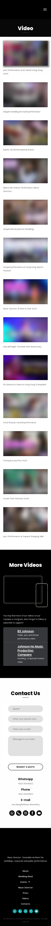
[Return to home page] (15, 9)
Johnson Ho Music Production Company (31, 650)
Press (25, 893)
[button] (12, 813)
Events (23, 882)
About (25, 871)
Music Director (25, 887)
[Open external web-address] (11, 634)
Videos (25, 898)
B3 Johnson (26, 631)
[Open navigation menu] (45, 9)
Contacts (25, 903)
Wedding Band (25, 876)
